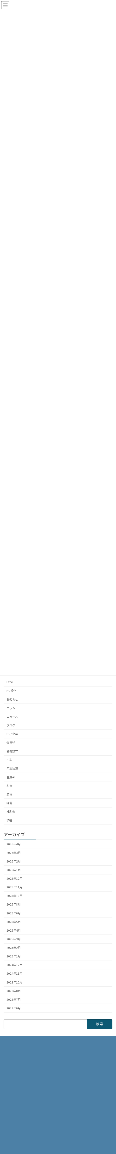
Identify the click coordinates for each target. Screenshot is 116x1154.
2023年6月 (13, 1008)
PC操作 (11, 691)
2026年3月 (13, 853)
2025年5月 (13, 922)
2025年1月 (13, 956)
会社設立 (12, 751)
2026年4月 (13, 844)
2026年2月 (13, 861)
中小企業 (12, 734)
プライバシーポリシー (20, 1128)
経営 (9, 803)
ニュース (12, 716)
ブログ (10, 725)
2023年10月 (14, 982)
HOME (10, 1095)
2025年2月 (13, 947)
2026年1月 (13, 870)
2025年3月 (13, 939)
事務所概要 (13, 1103)
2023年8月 (13, 991)
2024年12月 (14, 965)
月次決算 (12, 768)
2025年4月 (13, 930)
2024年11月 (14, 974)
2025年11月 (14, 887)
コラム (10, 708)
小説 (9, 760)
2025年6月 (13, 913)
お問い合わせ (15, 1136)
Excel (9, 682)
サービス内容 (15, 1119)
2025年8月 (13, 904)
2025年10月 (14, 896)
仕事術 (10, 742)
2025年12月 (14, 878)
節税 (9, 794)
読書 (9, 820)
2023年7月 (13, 999)
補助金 (10, 811)
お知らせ (12, 699)
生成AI (10, 777)
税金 (9, 786)
